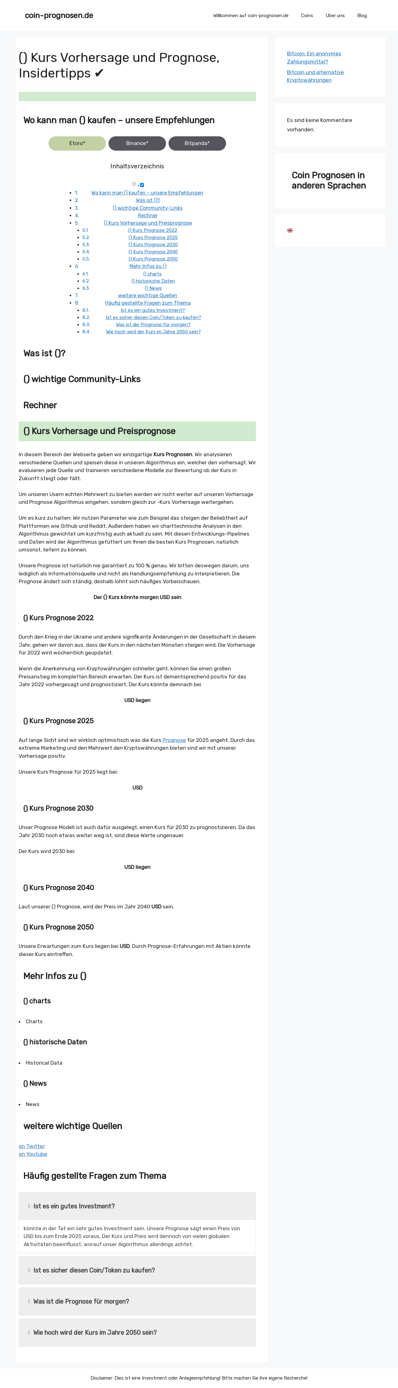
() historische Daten (153, 281)
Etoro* (77, 143)
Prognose (174, 740)
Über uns (335, 15)
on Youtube (33, 1154)
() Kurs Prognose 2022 (152, 230)
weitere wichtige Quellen (147, 295)
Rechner (148, 215)
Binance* (137, 143)
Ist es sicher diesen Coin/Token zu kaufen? (153, 317)
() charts (152, 274)
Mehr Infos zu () (148, 266)
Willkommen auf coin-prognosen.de (251, 15)
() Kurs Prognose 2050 (153, 259)
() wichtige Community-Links (148, 208)
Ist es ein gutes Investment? (153, 310)
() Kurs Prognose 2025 (153, 237)
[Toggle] (142, 185)
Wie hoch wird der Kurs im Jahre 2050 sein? (153, 332)
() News (153, 288)
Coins (307, 15)
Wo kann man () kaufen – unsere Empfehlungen (147, 193)
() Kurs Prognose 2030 (153, 244)
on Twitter (32, 1146)
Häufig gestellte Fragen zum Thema (148, 303)
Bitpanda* (197, 143)
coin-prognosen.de (59, 15)
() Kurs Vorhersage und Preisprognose (148, 223)
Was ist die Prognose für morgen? (153, 324)
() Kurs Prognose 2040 (153, 252)
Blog (362, 15)
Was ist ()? (148, 200)
